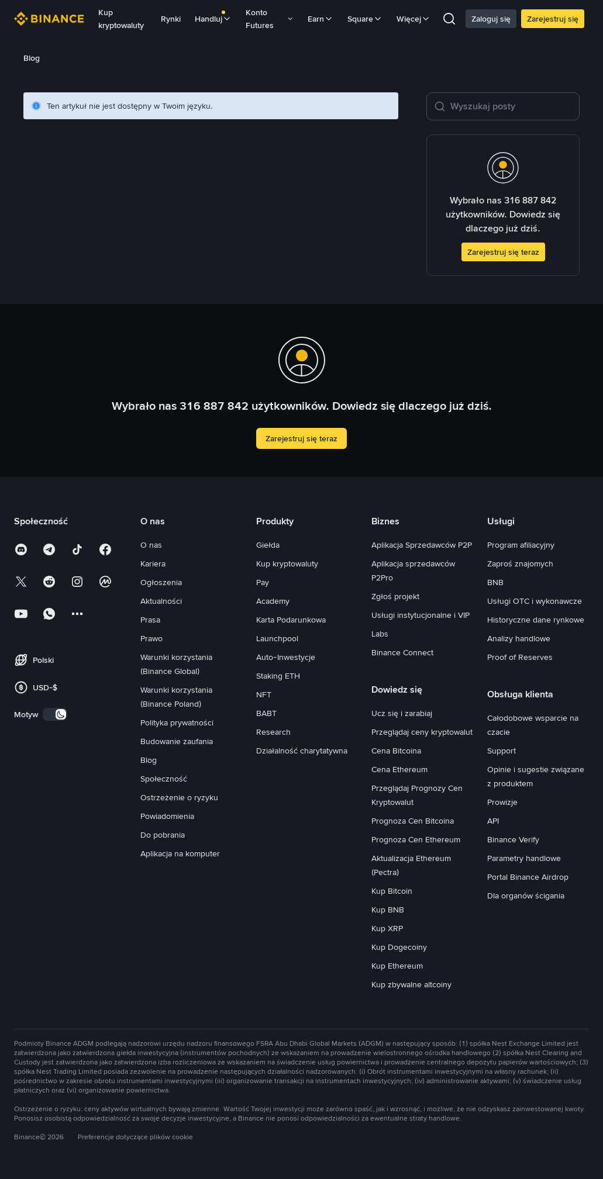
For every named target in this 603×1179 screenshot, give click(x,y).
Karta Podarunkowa (291, 619)
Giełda (268, 545)
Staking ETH (278, 675)
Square (365, 18)
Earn (320, 18)
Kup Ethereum (397, 965)
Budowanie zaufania (176, 741)
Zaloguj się (491, 18)
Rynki (171, 18)
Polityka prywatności (176, 722)
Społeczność (163, 778)
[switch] (55, 714)
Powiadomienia (167, 816)
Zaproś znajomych (520, 563)
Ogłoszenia (161, 582)
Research (273, 732)
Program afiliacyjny (520, 545)
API (493, 820)
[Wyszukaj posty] (511, 106)
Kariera (153, 563)
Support (501, 750)
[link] (40, 57)
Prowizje (502, 802)
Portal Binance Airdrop (527, 877)
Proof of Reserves (520, 657)
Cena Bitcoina (396, 750)
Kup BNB (387, 909)
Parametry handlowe (524, 858)
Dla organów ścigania (525, 895)
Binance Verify (513, 839)
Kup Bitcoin (391, 891)
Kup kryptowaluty (121, 18)
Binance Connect (402, 652)
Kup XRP (387, 928)
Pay (262, 582)
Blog (148, 760)
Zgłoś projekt (395, 596)
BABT (266, 713)
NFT (263, 694)
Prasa (150, 619)
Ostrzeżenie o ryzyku (179, 797)
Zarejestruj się (552, 18)
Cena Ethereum (399, 769)
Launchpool (277, 638)
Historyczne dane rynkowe (535, 619)
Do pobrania (162, 834)
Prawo (151, 638)
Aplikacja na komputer (180, 853)
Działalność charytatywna (301, 750)
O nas (151, 545)
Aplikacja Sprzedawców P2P (421, 545)
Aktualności (161, 601)
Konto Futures (270, 18)
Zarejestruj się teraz (503, 252)
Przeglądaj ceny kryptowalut (422, 732)
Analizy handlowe (518, 638)
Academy (273, 601)
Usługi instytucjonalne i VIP (420, 615)
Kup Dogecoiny (399, 947)
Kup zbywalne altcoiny (411, 984)
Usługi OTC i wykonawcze (534, 601)
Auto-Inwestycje (285, 657)
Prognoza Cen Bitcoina (412, 820)
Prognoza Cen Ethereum (415, 839)
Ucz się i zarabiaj (401, 713)
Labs (379, 633)
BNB (495, 582)
